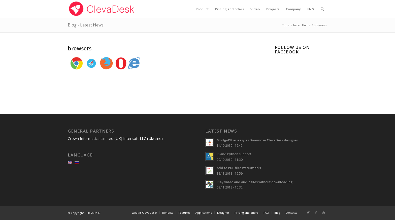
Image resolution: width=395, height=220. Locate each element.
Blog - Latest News (86, 25)
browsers (79, 48)
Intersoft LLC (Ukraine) (143, 138)
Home (306, 25)
